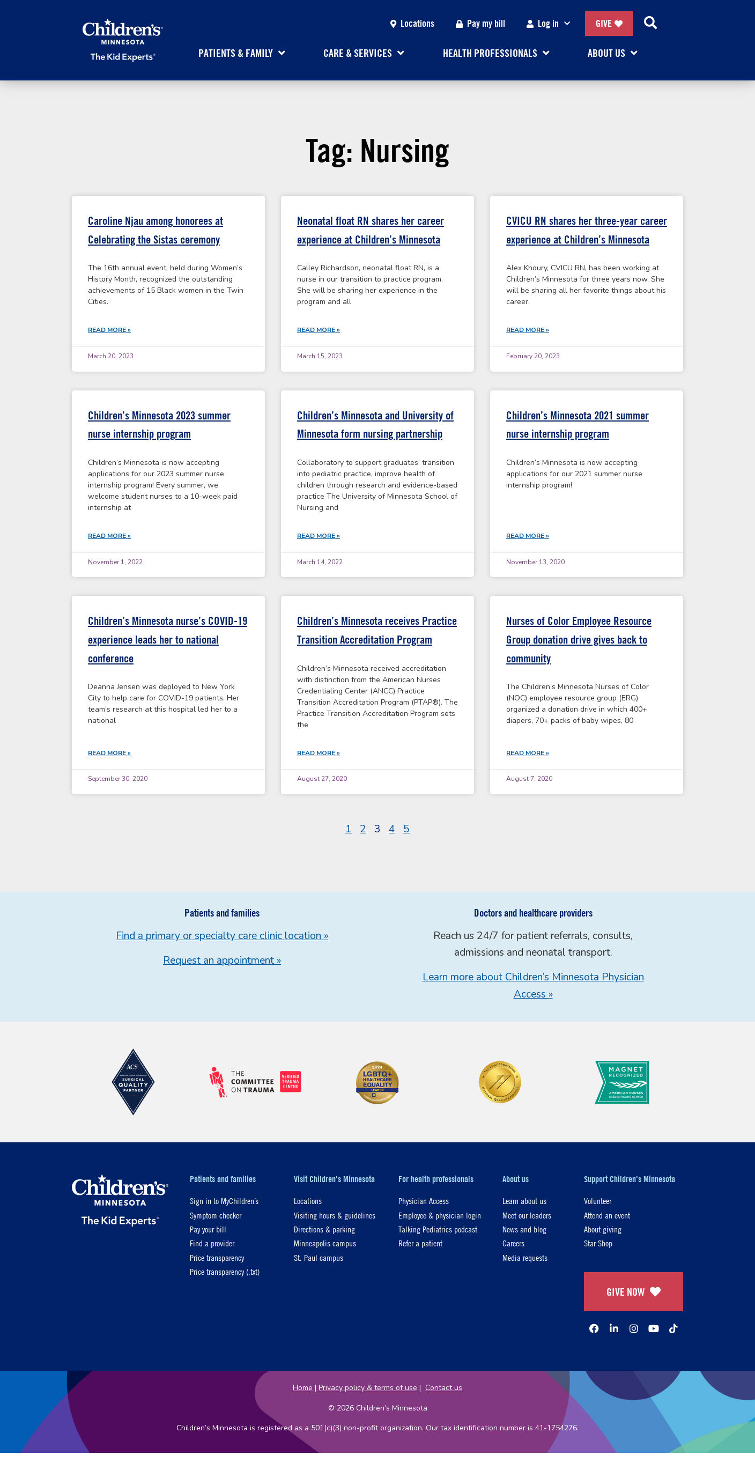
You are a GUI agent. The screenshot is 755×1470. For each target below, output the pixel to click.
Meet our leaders (526, 1215)
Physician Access (423, 1200)
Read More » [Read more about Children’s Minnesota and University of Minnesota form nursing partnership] (318, 535)
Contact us (443, 1388)
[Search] (650, 23)
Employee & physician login (439, 1215)
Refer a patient (420, 1243)
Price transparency (217, 1257)
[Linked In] (614, 1328)
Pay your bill (208, 1229)
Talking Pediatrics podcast (437, 1229)
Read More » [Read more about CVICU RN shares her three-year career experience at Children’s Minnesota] (527, 330)
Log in (550, 24)
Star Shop (598, 1243)
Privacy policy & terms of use (368, 1388)
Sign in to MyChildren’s (224, 1200)
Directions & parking (324, 1229)
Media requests (524, 1257)
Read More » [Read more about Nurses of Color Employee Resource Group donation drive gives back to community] (527, 753)
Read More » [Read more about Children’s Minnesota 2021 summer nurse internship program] (527, 535)
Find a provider (212, 1243)
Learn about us (524, 1200)
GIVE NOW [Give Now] (633, 1291)
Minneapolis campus (325, 1243)
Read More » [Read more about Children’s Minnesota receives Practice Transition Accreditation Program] (318, 753)
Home (303, 1388)
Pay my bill (480, 23)
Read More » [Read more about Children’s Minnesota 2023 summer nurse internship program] (109, 535)
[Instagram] (634, 1328)
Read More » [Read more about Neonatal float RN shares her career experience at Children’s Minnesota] (318, 330)
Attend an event (607, 1215)
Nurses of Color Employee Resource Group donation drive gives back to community (579, 639)
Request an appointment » (222, 960)
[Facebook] (594, 1328)
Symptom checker (215, 1215)
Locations (412, 23)
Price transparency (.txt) (225, 1271)
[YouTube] (653, 1328)
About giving (602, 1229)
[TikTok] (673, 1328)
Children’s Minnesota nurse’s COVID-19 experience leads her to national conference (167, 639)
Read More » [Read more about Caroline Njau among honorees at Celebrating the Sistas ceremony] (109, 330)
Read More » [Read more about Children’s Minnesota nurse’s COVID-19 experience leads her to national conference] (109, 753)
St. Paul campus (318, 1257)
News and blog (524, 1229)
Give (609, 23)
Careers (513, 1243)
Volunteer (597, 1200)
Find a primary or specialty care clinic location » (222, 936)
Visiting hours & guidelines (334, 1215)
